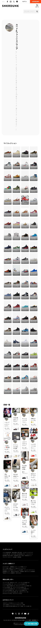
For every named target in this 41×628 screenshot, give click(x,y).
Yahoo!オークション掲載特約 (9, 572)
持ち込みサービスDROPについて (9, 569)
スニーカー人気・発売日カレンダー (10, 582)
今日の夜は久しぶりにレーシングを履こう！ (15, 419)
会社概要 (15, 557)
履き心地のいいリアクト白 (24, 495)
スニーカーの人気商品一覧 (23, 582)
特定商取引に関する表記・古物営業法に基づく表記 (13, 555)
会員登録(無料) (35, 1)
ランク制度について (22, 566)
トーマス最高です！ (33, 532)
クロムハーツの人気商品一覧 (21, 590)
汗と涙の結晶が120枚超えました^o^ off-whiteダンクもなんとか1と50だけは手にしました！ (24, 467)
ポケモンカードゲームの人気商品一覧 (23, 585)
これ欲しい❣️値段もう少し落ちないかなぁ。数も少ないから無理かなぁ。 (7, 447)
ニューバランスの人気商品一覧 (22, 588)
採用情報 (19, 557)
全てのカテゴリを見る (7, 593)
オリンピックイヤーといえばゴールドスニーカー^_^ (24, 420)
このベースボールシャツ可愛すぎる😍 (24, 443)
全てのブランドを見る (17, 593)
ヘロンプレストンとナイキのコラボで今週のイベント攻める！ (7, 424)
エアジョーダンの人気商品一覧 (19, 587)
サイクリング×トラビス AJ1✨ (7, 509)
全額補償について (6, 571)
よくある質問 (20, 569)
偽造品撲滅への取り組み (17, 552)
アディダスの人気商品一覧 (8, 590)
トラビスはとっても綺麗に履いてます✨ (24, 522)
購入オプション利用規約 (30, 571)
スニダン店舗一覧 (6, 554)
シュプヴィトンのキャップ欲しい (33, 446)
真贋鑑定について (13, 566)
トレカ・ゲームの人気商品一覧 (20, 584)
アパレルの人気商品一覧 (8, 584)
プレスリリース (29, 554)
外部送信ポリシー (28, 555)
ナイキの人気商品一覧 (7, 587)
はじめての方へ (6, 566)
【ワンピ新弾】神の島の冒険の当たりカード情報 (13, 606)
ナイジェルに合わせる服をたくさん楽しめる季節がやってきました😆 (15, 446)
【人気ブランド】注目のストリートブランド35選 (13, 603)
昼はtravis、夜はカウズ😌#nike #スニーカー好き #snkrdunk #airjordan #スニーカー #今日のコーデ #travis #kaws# (7, 476)
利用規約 (22, 571)
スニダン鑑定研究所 (7, 552)
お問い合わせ (18, 572)
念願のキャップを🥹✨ (33, 420)
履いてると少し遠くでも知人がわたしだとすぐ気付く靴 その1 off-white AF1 (33, 502)
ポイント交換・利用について (9, 568)
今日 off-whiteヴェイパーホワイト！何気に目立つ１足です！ (15, 476)
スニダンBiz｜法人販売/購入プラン (18, 554)
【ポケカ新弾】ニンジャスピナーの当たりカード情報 (14, 604)
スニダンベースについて (28, 552)
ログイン (24, 1)
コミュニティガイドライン (29, 569)
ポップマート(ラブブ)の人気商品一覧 (10, 591)
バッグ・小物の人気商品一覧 (9, 585)
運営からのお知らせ (15, 571)
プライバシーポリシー (7, 557)
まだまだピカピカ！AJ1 (15, 505)
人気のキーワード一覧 (23, 591)
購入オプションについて (21, 568)
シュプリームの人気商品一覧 (9, 588)
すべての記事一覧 (27, 606)
